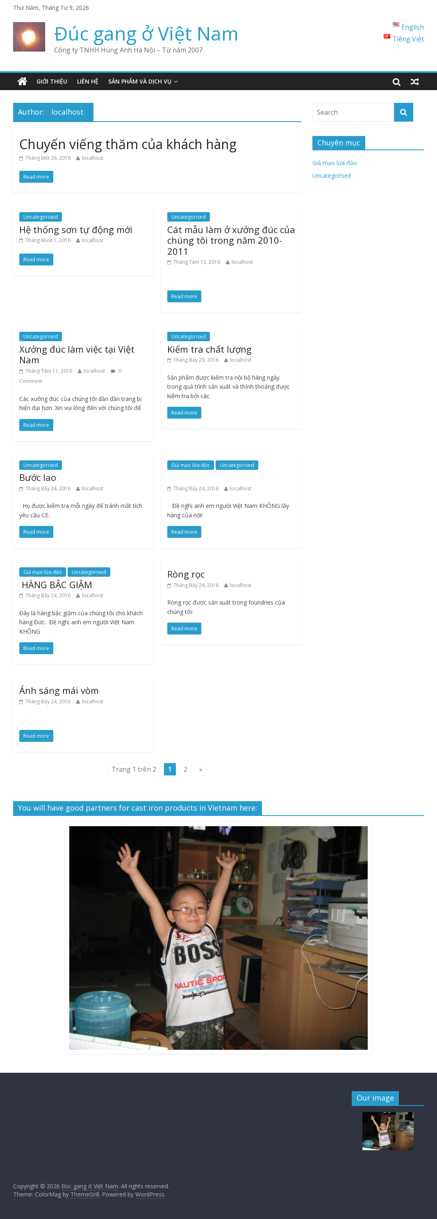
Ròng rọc (186, 574)
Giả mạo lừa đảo (190, 465)
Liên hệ (87, 81)
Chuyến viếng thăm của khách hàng (128, 144)
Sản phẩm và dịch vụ (139, 81)
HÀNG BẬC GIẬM (55, 584)
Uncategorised (40, 216)
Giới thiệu (51, 81)
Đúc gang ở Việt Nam (146, 33)
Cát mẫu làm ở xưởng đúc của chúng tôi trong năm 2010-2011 (231, 240)
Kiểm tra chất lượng (209, 349)
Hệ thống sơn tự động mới (75, 229)
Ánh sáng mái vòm (59, 690)
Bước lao (37, 477)
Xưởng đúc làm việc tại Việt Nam (76, 354)
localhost (92, 157)
